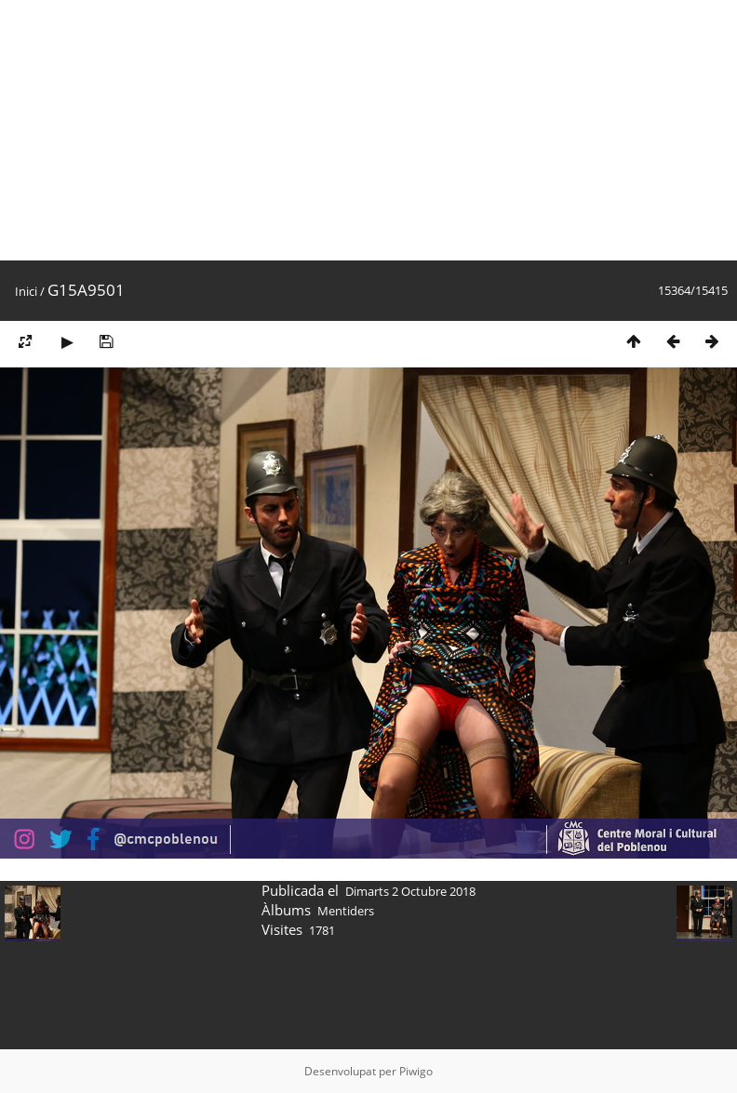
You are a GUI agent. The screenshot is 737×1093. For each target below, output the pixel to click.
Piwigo (416, 1071)
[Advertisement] (312, 130)
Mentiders (345, 910)
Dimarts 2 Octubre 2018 (410, 891)
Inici (26, 291)
